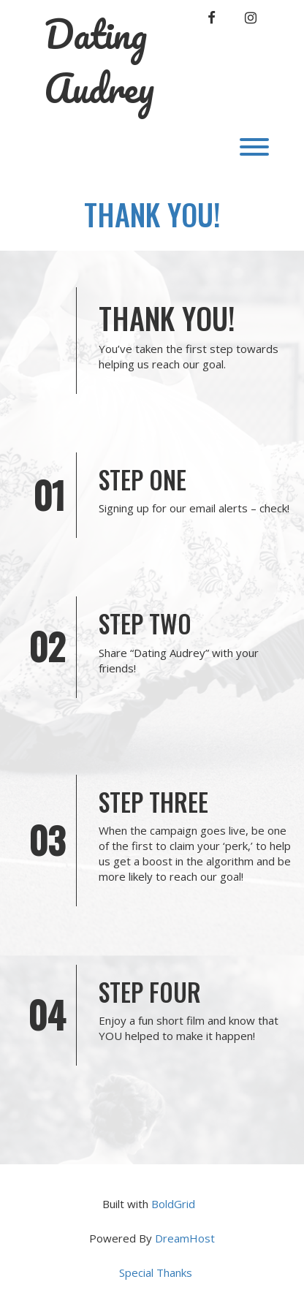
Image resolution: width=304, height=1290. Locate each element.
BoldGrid (173, 1203)
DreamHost (185, 1238)
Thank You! (152, 214)
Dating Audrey (99, 61)
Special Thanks (155, 1272)
